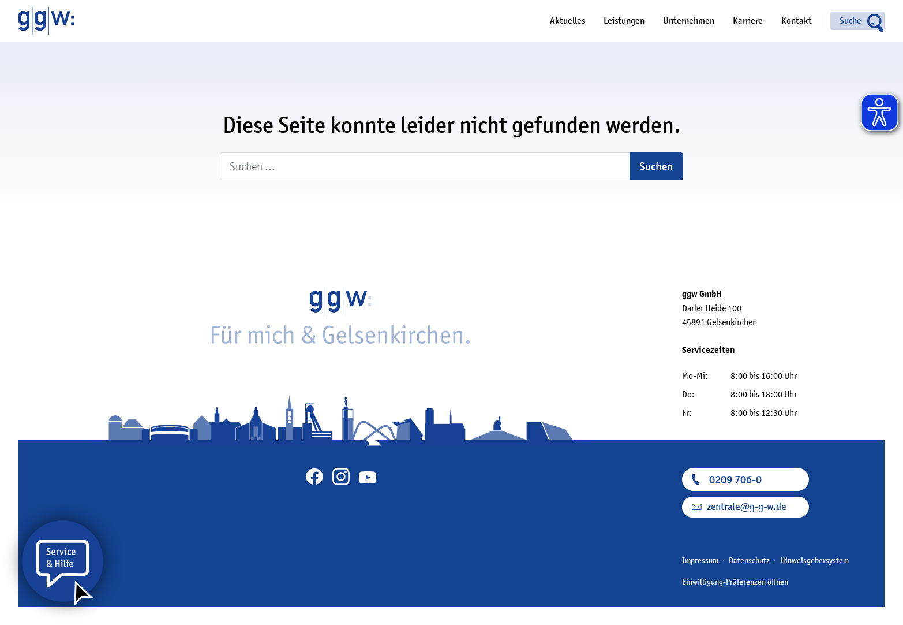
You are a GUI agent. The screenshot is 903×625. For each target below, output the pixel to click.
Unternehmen (688, 21)
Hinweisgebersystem (814, 560)
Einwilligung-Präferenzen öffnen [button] (735, 581)
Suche (850, 21)
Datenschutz (749, 560)
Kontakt (796, 21)
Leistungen (624, 21)
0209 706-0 (735, 479)
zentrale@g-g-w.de (746, 507)
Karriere (748, 21)
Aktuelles (567, 21)
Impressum (700, 560)
